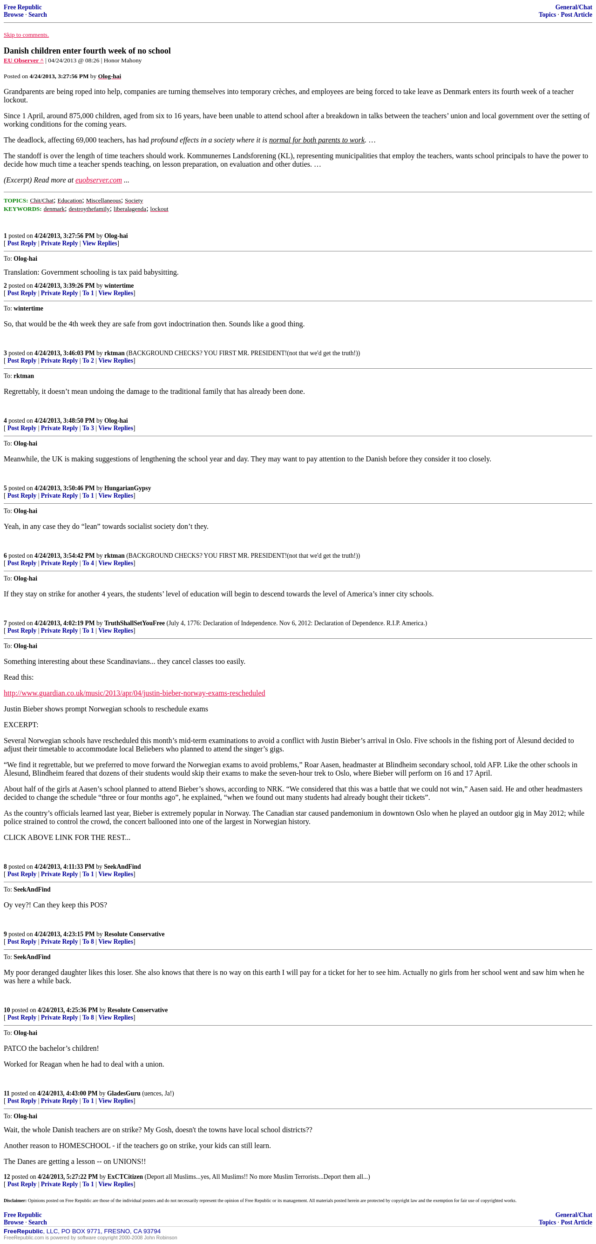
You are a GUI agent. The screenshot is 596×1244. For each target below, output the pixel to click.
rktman (114, 353)
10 (7, 1010)
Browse (14, 14)
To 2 (88, 360)
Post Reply (21, 243)
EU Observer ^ (24, 60)
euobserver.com (98, 180)
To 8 (88, 941)
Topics (547, 14)
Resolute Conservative (134, 934)
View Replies (99, 243)
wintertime (119, 285)
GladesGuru (124, 1093)
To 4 (88, 563)
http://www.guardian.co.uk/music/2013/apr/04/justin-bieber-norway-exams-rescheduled (134, 693)
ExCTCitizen (125, 1176)
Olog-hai (116, 235)
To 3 (88, 428)
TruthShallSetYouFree (134, 623)
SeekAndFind (122, 866)
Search (37, 14)
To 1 (88, 293)
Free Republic (23, 7)
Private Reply (59, 243)
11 (7, 1093)
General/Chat (573, 7)
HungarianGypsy (127, 488)
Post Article (576, 14)
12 (7, 1176)
